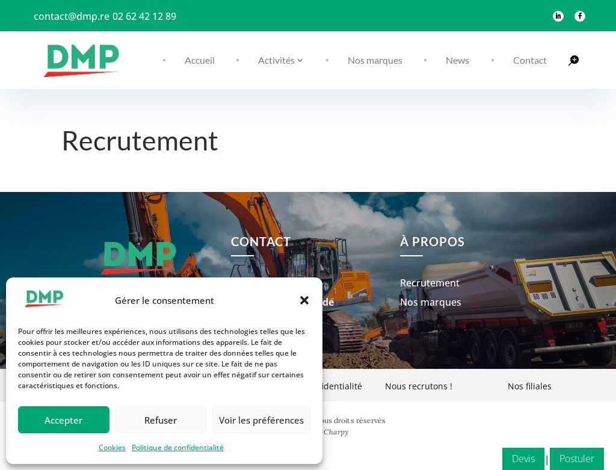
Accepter (63, 420)
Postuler (576, 193)
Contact (530, 60)
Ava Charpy (328, 453)
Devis (523, 193)
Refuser (160, 420)
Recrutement (430, 304)
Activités (276, 60)
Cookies (112, 447)
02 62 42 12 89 (144, 16)
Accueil (200, 60)
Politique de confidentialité (178, 447)
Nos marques (375, 60)
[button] (304, 300)
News (457, 60)
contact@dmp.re (71, 16)
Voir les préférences (261, 420)
